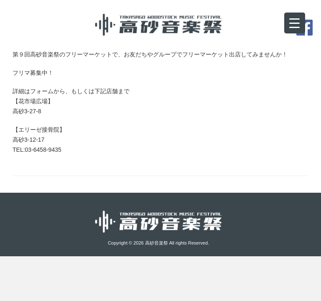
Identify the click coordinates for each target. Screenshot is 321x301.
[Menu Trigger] (294, 23)
